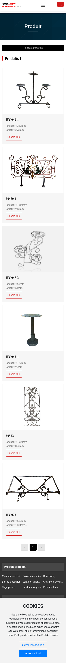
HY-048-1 (12, 357)
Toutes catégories (33, 47)
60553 (10, 436)
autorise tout (33, 653)
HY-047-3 (12, 277)
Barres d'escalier (11, 581)
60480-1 (11, 198)
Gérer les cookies (33, 644)
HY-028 (11, 515)
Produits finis (50, 587)
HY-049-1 (12, 119)
